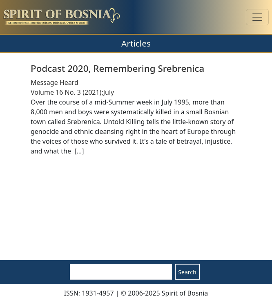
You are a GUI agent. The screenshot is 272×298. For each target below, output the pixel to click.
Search (187, 272)
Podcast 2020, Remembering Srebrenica (117, 68)
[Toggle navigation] (257, 17)
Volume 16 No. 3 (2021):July (72, 92)
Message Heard (54, 82)
